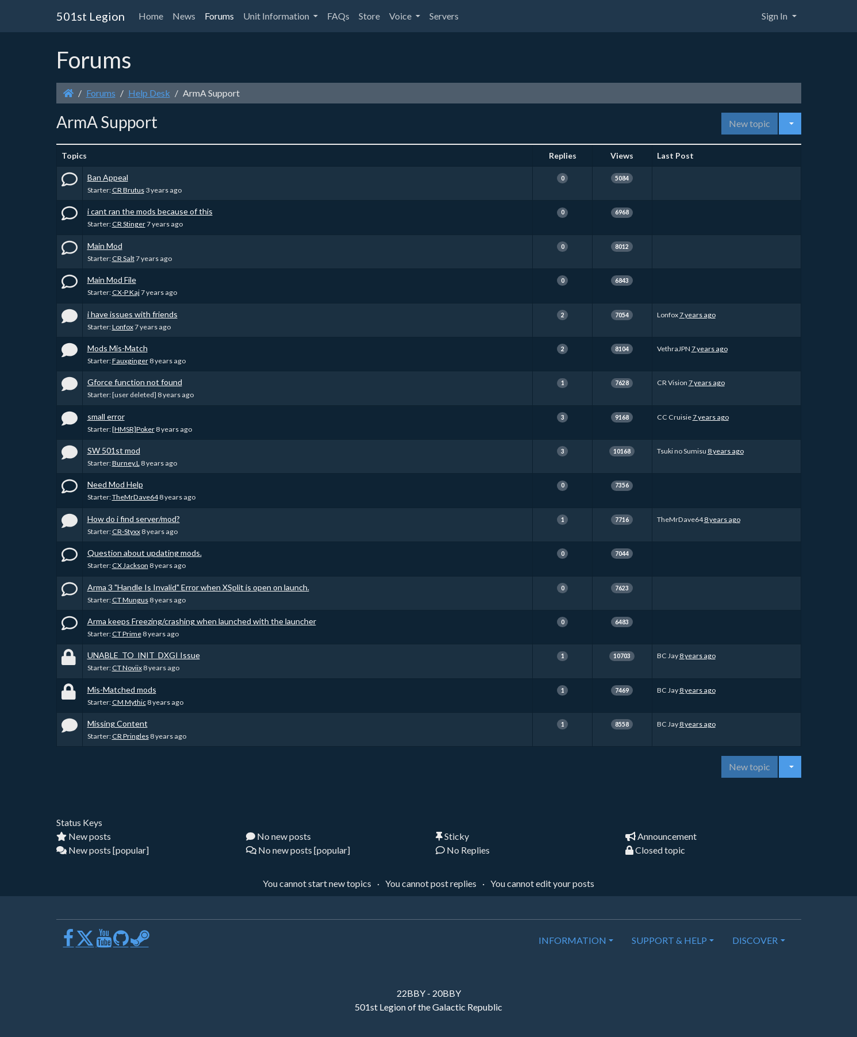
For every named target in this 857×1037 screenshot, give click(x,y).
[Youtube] (104, 942)
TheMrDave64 (135, 497)
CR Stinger (128, 224)
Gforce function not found (134, 382)
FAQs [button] (338, 15)
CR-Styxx (126, 531)
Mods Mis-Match (117, 348)
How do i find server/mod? (133, 519)
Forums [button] (219, 15)
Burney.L (126, 463)
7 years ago (697, 314)
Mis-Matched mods (121, 689)
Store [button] (369, 15)
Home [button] (151, 15)
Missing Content (117, 723)
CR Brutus (128, 190)
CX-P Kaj (126, 292)
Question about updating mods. (144, 553)
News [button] (183, 15)
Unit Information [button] (277, 15)
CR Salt (123, 258)
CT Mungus (130, 600)
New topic (749, 123)
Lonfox (122, 326)
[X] (85, 942)
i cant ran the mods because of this (150, 211)
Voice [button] (401, 15)
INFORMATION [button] (572, 940)
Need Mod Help (115, 484)
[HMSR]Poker (133, 429)
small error (106, 416)
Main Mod (104, 246)
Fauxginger (130, 360)
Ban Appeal (107, 177)
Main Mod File (111, 280)
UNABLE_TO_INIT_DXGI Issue (143, 655)
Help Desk (149, 92)
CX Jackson (130, 565)
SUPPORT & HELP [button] (669, 940)
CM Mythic (129, 702)
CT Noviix (127, 667)
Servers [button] (444, 15)
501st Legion (90, 16)
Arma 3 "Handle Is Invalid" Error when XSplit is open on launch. (198, 587)
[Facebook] (68, 942)
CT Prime (126, 633)
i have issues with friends (132, 314)
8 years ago (726, 451)
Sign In (775, 15)
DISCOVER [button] (755, 940)
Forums (101, 92)
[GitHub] (121, 942)
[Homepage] (68, 92)
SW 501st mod (113, 450)
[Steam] (139, 942)
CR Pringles (130, 736)
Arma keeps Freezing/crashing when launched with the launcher (201, 621)
